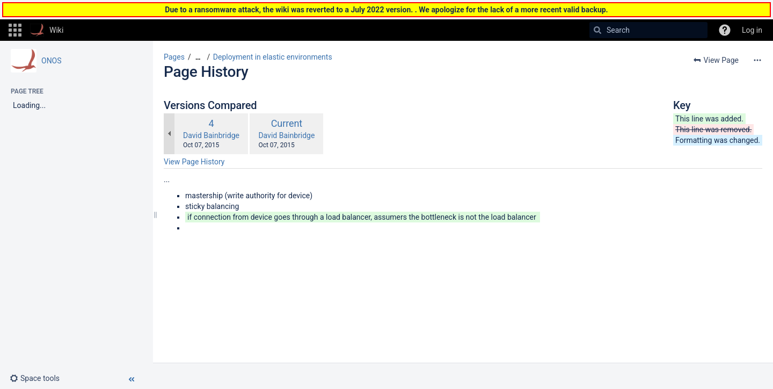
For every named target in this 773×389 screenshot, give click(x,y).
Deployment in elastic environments (272, 57)
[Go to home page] (47, 30)
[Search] (597, 30)
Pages (174, 57)
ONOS (51, 60)
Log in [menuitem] (752, 30)
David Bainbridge (211, 135)
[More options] (757, 60)
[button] (15, 30)
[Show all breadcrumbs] (198, 57)
